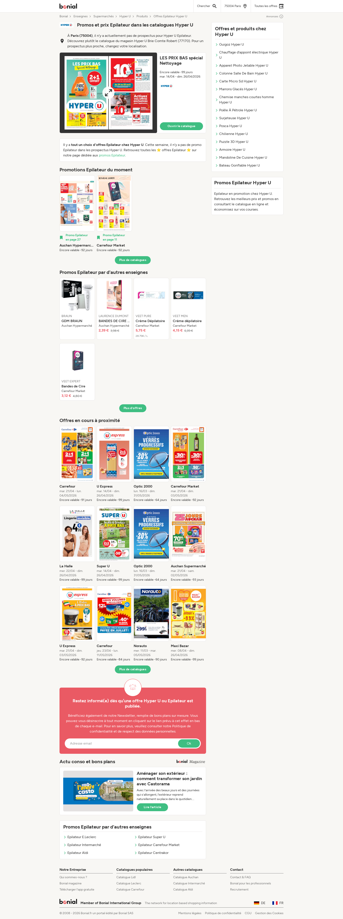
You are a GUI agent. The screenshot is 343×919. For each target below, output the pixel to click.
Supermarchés (103, 16)
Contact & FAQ (240, 877)
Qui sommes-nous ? (73, 877)
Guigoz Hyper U (229, 44)
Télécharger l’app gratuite (77, 889)
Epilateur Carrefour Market (157, 845)
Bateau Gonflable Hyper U (237, 165)
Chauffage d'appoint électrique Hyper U (246, 55)
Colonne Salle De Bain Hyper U (241, 73)
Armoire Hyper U (230, 149)
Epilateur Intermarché (82, 845)
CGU (248, 913)
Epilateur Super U (149, 837)
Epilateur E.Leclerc (79, 837)
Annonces (275, 16)
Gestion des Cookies (269, 913)
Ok (189, 743)
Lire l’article (152, 807)
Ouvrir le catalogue (182, 126)
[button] (133, 92)
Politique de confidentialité (223, 913)
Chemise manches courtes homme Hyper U (244, 99)
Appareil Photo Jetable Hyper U (241, 65)
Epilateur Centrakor (151, 853)
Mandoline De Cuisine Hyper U (241, 157)
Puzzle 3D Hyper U (231, 142)
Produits (142, 16)
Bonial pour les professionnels (250, 883)
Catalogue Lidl (126, 877)
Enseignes (81, 16)
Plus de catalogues (132, 260)
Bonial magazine (71, 883)
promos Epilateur (112, 155)
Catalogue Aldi (183, 889)
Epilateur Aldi (75, 853)
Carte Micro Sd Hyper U (235, 81)
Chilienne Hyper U (231, 134)
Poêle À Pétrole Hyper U (236, 110)
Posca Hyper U (228, 126)
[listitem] (77, 213)
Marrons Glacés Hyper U (236, 89)
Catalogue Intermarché (189, 883)
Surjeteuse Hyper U (232, 118)
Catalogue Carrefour (130, 889)
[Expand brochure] (108, 93)
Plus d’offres (133, 408)
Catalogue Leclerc (128, 883)
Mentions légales (189, 913)
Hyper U (125, 16)
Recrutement (239, 889)
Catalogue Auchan (185, 877)
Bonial (64, 16)
